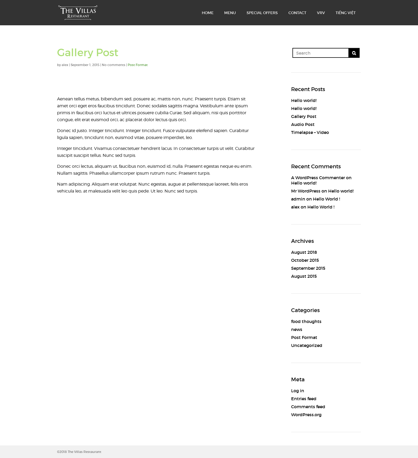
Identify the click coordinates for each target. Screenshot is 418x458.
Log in (297, 390)
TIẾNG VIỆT (346, 12)
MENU (230, 12)
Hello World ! (326, 199)
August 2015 (304, 276)
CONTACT (297, 12)
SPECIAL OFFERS (262, 12)
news (296, 329)
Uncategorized (306, 345)
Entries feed (303, 398)
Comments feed (308, 406)
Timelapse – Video (310, 132)
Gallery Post (303, 116)
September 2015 (308, 268)
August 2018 (304, 252)
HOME (208, 12)
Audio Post (303, 124)
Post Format (138, 65)
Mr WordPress (305, 191)
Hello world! (303, 100)
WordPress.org (306, 414)
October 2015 (305, 260)
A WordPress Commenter (318, 177)
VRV (321, 12)
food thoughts (306, 321)
